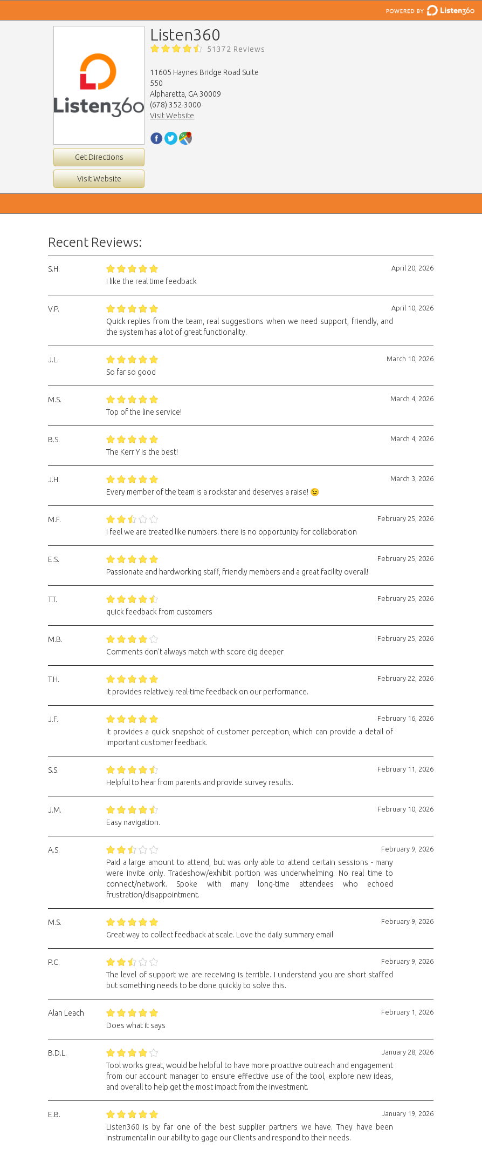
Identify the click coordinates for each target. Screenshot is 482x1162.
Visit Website (99, 178)
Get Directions (99, 157)
